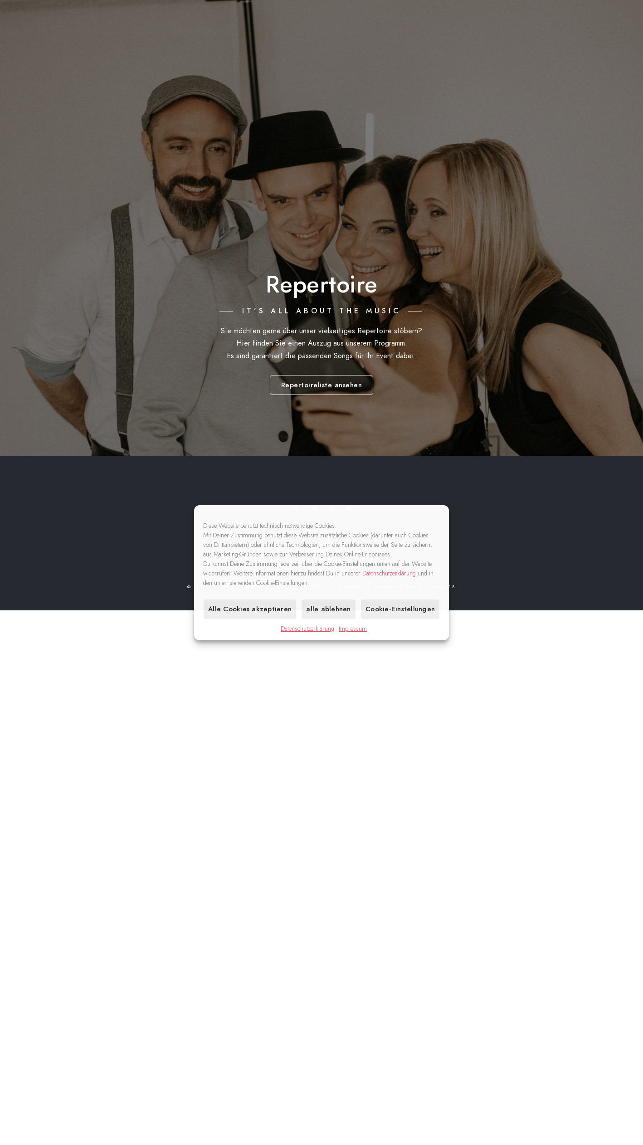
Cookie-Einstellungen (400, 609)
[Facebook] (560, 18)
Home (380, 37)
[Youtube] (575, 18)
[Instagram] (592, 18)
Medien (549, 37)
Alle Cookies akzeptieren (250, 609)
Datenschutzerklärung (389, 573)
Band (510, 37)
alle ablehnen (328, 609)
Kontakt (595, 37)
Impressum (353, 628)
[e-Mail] (608, 18)
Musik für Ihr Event (445, 37)
